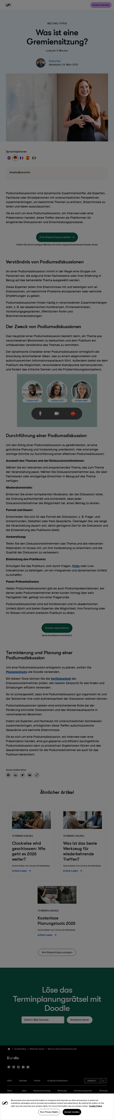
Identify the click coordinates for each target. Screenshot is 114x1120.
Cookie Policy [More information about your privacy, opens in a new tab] (95, 1115)
